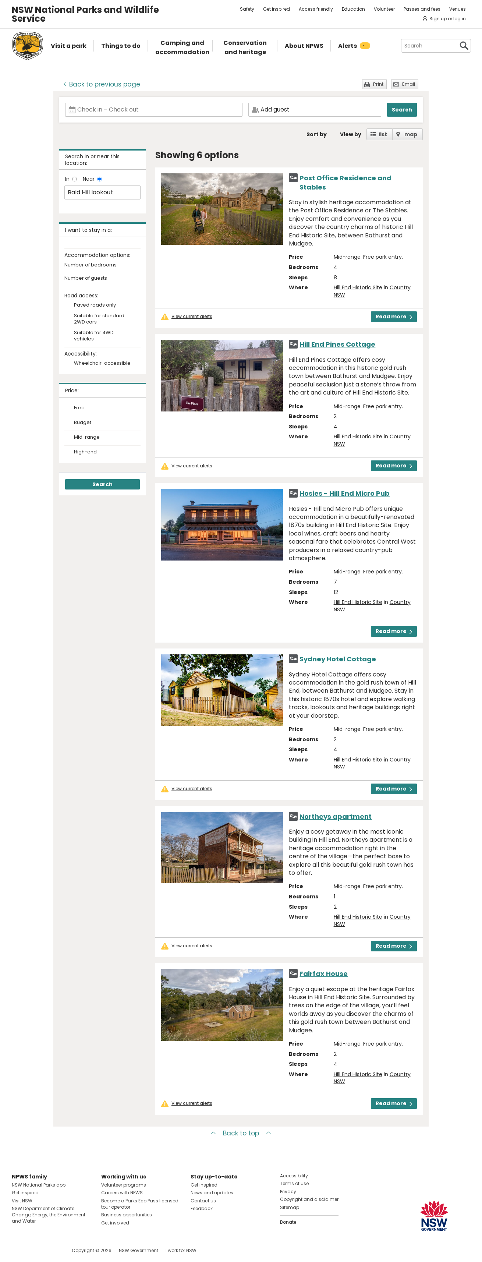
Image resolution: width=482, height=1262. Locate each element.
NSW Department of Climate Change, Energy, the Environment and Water (48, 1214)
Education (353, 9)
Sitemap (289, 1207)
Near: (90, 179)
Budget (82, 422)
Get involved (115, 1223)
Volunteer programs (123, 1185)
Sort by (316, 134)
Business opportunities (126, 1215)
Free (79, 407)
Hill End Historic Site (358, 287)
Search (402, 109)
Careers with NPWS (122, 1192)
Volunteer (384, 9)
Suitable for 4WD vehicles (94, 336)
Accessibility (294, 1176)
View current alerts (191, 316)
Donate (288, 1222)
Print (378, 84)
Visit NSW (22, 1201)
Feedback (202, 1208)
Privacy (288, 1191)
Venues (457, 9)
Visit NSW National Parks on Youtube (50, 1250)
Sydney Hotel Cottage (338, 659)
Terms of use (294, 1183)
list (383, 134)
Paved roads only (95, 305)
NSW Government (138, 1250)
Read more (394, 316)
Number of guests (85, 278)
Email (408, 84)
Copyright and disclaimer (309, 1199)
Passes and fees (422, 9)
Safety (247, 9)
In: (68, 179)
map (410, 134)
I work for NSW (181, 1250)
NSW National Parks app (38, 1185)
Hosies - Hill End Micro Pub (345, 493)
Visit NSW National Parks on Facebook (18, 1250)
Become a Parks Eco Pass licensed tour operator (139, 1204)
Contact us (203, 1201)
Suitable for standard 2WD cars (99, 319)
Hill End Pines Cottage (337, 344)
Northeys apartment (336, 816)
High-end (85, 452)
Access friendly (316, 9)
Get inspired (276, 9)
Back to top (241, 1133)
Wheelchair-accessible (102, 363)
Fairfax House (324, 973)
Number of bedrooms (90, 265)
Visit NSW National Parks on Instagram (34, 1250)
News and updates (212, 1192)
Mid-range (87, 437)
